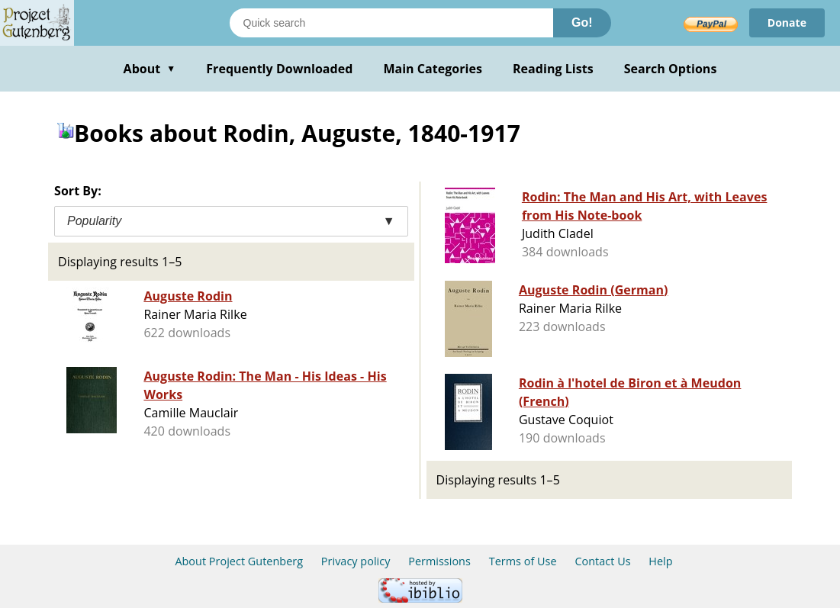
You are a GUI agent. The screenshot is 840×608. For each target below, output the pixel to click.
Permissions (439, 561)
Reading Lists (553, 68)
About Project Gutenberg (239, 561)
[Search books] (391, 22)
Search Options (670, 68)
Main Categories (432, 68)
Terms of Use (523, 561)
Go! (582, 22)
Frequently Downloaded (279, 68)
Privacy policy (356, 561)
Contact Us (602, 561)
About (150, 69)
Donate (787, 22)
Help (660, 561)
